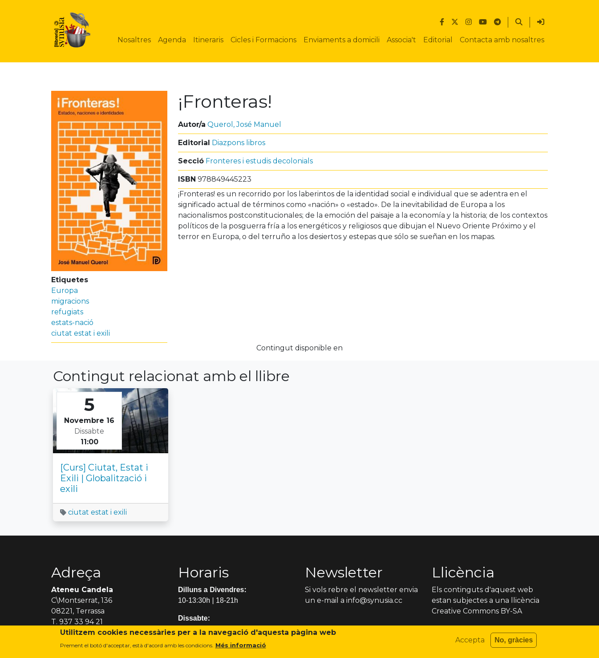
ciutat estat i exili (80, 333)
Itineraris (208, 40)
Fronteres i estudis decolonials (259, 161)
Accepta (470, 640)
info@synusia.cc (374, 600)
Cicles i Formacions (263, 40)
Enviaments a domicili (342, 40)
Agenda (172, 40)
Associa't (401, 40)
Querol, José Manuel (244, 124)
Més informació (240, 645)
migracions (70, 301)
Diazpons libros (238, 142)
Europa (64, 290)
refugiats (67, 312)
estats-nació (72, 322)
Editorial (438, 40)
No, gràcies (513, 640)
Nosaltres (134, 40)
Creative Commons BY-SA (477, 611)
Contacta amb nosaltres (502, 40)
